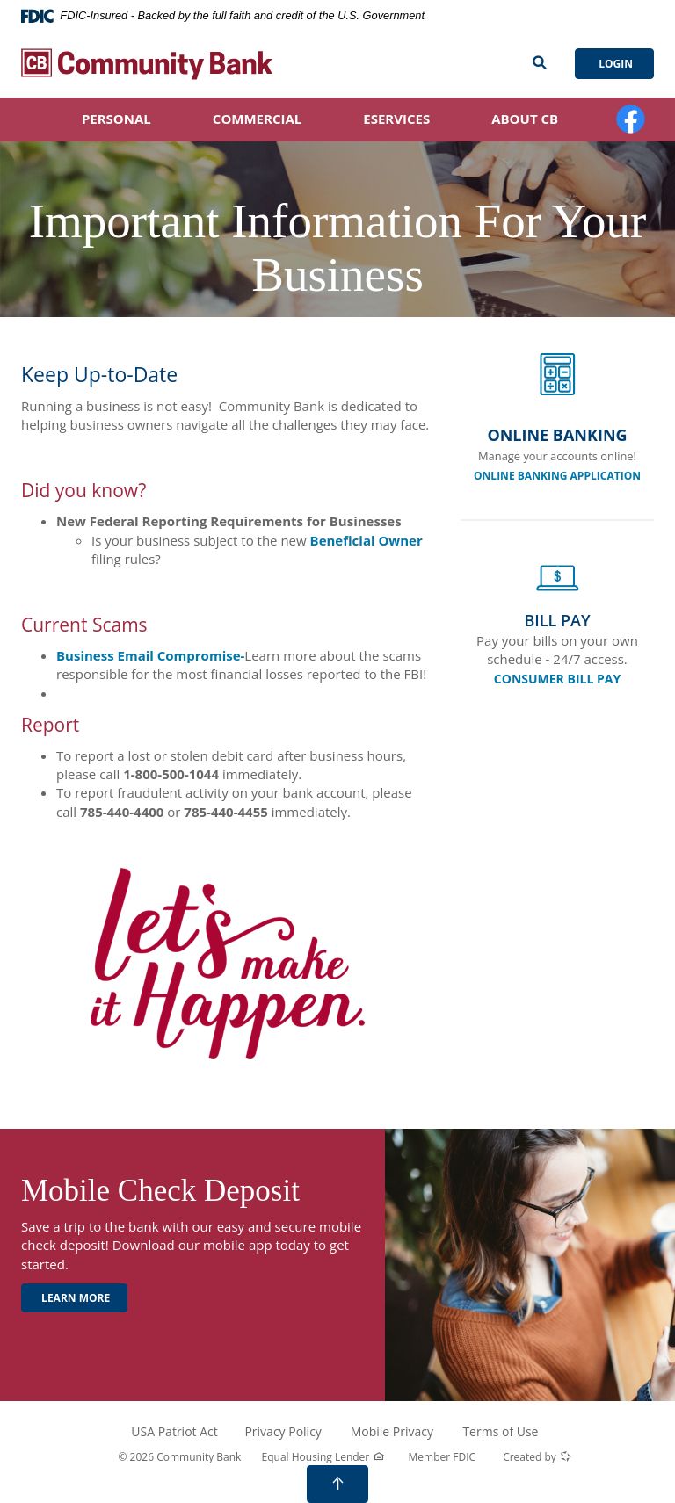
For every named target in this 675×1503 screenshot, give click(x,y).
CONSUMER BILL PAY (557, 678)
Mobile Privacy (392, 1431)
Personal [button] (116, 118)
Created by (537, 1457)
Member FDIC (442, 1456)
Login (614, 63)
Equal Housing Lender (323, 1457)
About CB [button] (524, 118)
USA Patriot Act (174, 1431)
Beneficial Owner (366, 540)
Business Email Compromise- (150, 655)
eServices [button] (396, 118)
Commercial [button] (257, 118)
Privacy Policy (282, 1431)
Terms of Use (500, 1431)
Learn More (74, 1297)
